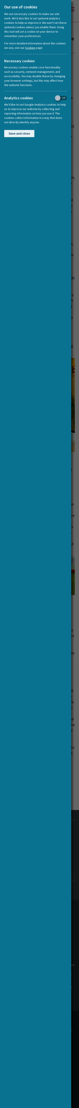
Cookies (30, 48)
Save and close (19, 133)
